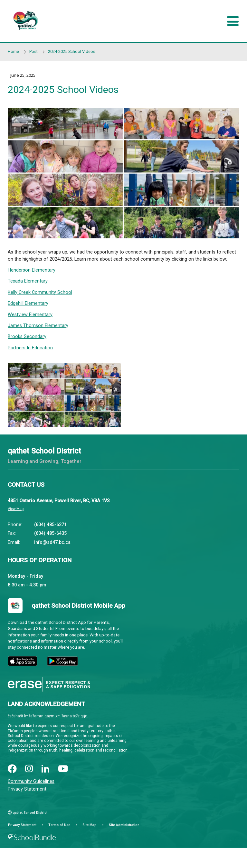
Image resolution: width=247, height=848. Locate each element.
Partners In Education (30, 348)
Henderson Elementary (31, 270)
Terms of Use (59, 825)
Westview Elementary (30, 314)
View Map (16, 509)
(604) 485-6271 (50, 524)
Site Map (89, 825)
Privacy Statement (27, 789)
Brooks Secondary (27, 336)
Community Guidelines (31, 781)
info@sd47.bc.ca (52, 542)
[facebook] (12, 769)
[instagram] (29, 769)
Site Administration (124, 825)
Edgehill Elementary (28, 303)
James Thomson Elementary (38, 325)
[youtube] (63, 769)
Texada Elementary (28, 281)
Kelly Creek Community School (40, 292)
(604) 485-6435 (50, 533)
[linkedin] (45, 769)
